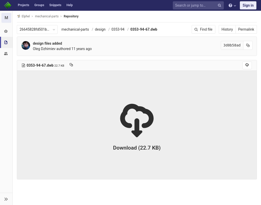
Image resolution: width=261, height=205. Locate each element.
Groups (39, 5)
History (227, 29)
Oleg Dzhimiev (44, 49)
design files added (47, 43)
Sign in (248, 5)
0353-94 (117, 29)
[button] (6, 199)
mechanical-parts (75, 29)
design (100, 29)
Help (70, 5)
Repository (71, 16)
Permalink (246, 29)
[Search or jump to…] (199, 5)
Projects (23, 5)
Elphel (23, 16)
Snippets (55, 5)
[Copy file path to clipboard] (71, 65)
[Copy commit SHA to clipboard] (248, 45)
